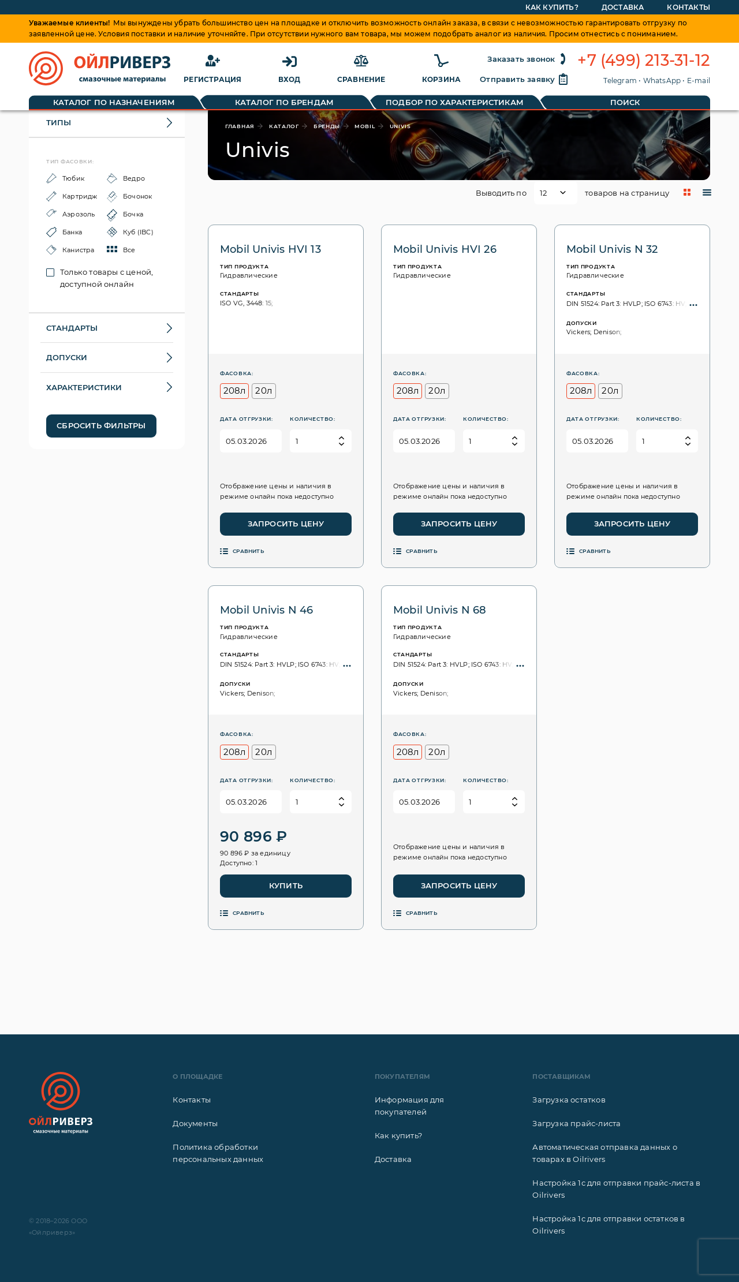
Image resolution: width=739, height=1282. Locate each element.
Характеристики (84, 387)
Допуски (66, 357)
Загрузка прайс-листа (576, 1123)
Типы (58, 122)
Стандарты (72, 327)
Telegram (620, 80)
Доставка (393, 1159)
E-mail (698, 80)
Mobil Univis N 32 (612, 249)
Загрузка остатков (568, 1099)
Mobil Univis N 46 (266, 610)
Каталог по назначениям (114, 102)
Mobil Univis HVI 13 (270, 249)
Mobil (364, 126)
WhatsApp (662, 80)
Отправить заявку (524, 79)
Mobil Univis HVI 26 (445, 249)
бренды (326, 126)
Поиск (625, 102)
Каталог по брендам (284, 102)
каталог (284, 126)
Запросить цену (286, 523)
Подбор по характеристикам (455, 102)
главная (240, 126)
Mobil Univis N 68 (439, 610)
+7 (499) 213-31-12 (643, 60)
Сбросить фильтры (101, 425)
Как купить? (398, 1135)
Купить (286, 885)
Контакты (192, 1099)
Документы (195, 1123)
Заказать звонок (528, 59)
